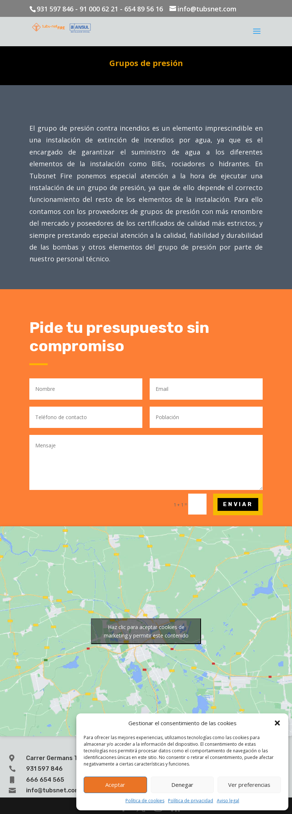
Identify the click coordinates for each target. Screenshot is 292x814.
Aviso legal (228, 800)
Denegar (182, 784)
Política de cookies (144, 800)
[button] (277, 723)
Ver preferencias (249, 784)
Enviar (238, 504)
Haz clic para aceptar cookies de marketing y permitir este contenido (146, 631)
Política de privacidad (190, 800)
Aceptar (115, 784)
